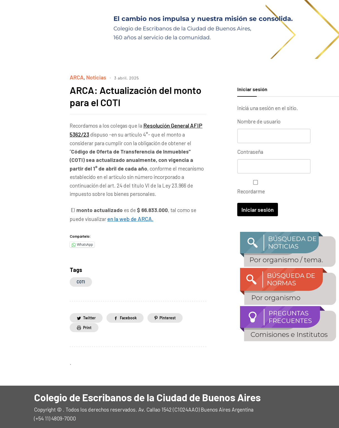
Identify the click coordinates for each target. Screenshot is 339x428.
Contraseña (250, 151)
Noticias (95, 77)
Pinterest (167, 315)
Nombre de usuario (258, 121)
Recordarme (254, 186)
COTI (81, 280)
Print (87, 325)
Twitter (89, 315)
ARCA (76, 77)
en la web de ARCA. (129, 217)
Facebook (128, 315)
